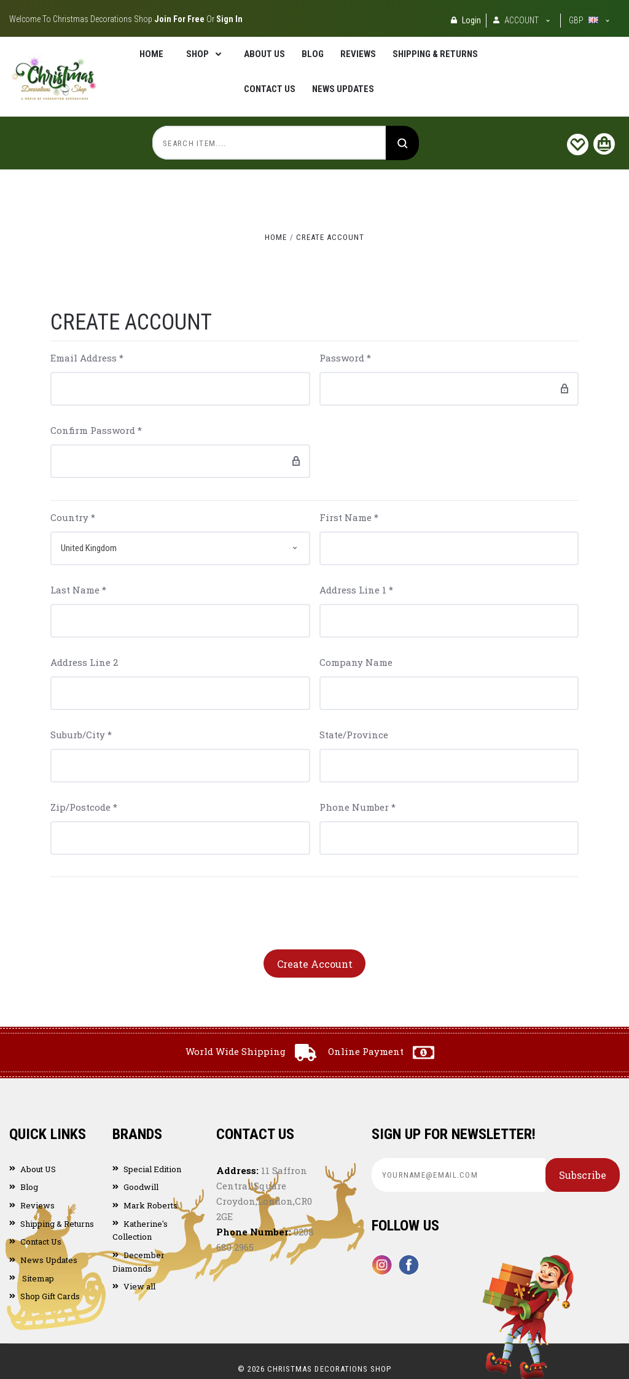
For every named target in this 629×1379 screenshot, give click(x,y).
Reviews (358, 54)
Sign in (229, 19)
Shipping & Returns (435, 54)
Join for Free (180, 19)
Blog (313, 54)
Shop (203, 54)
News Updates (343, 89)
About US (264, 54)
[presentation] (314, 876)
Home (151, 54)
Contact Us (269, 89)
